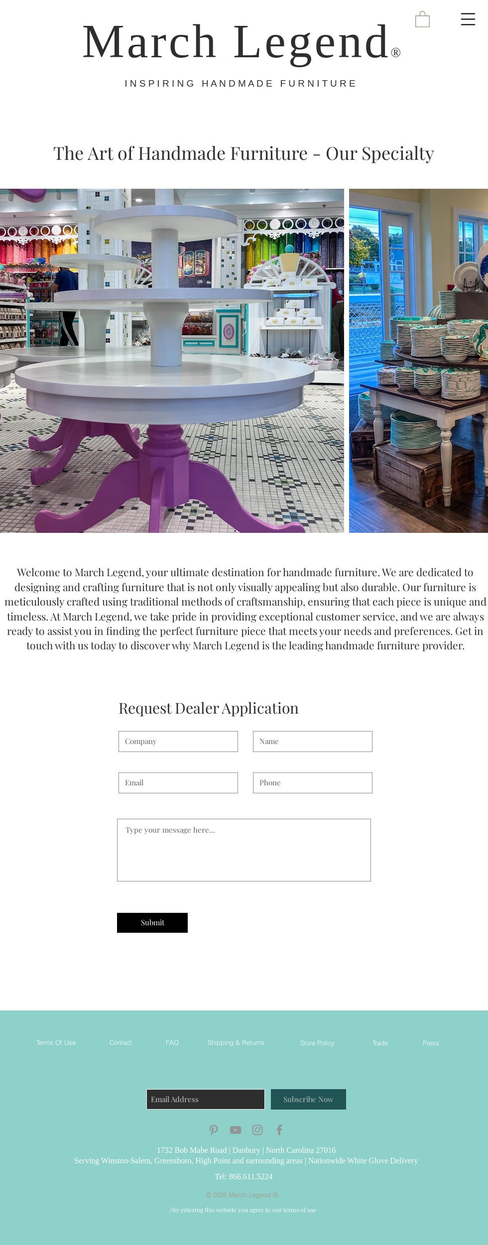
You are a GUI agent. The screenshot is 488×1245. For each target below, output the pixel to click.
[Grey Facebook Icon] (279, 1130)
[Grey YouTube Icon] (236, 1130)
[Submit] (152, 923)
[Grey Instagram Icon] (257, 1130)
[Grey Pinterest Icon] (214, 1130)
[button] (468, 19)
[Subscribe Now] (308, 1099)
